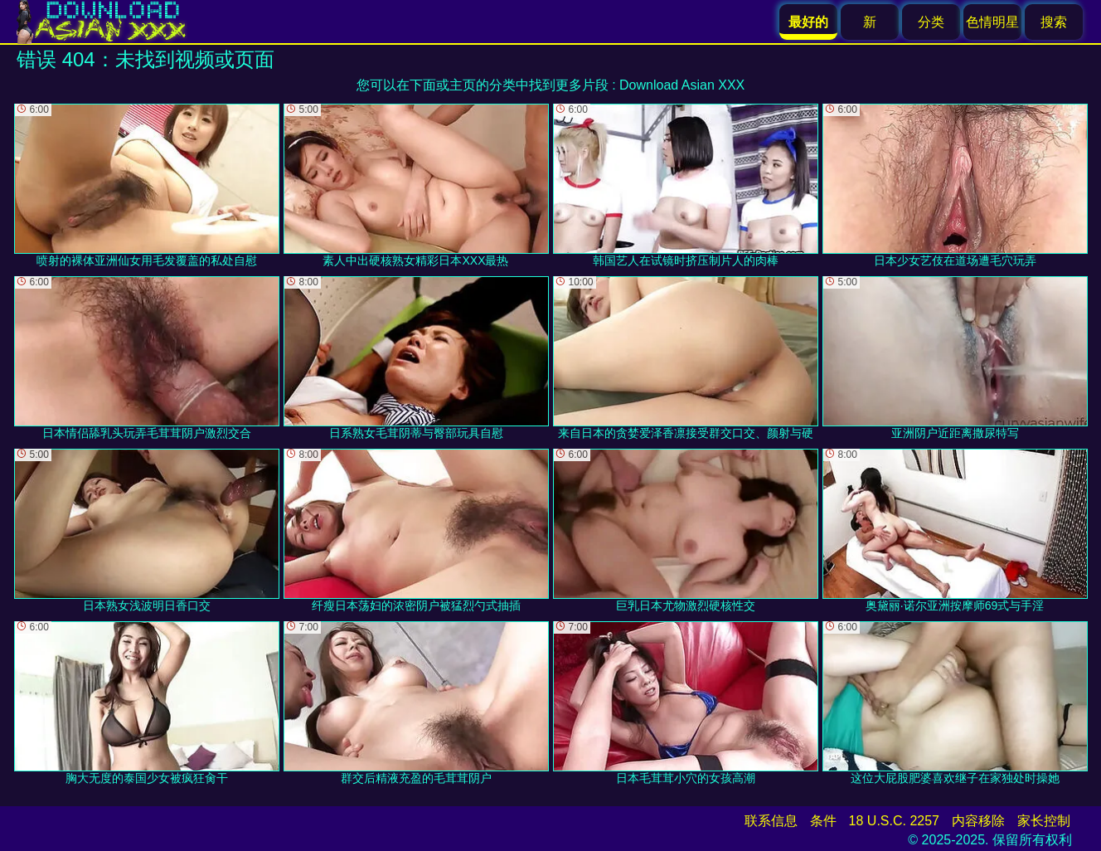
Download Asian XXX (682, 85)
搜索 (1053, 22)
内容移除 (978, 821)
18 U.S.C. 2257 (894, 821)
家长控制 (1043, 821)
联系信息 (771, 821)
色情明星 (992, 22)
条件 (823, 821)
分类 (931, 22)
